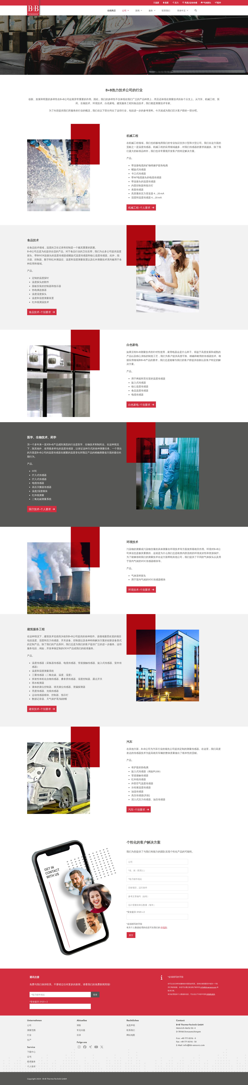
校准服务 (31, 1061)
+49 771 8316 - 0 (188, 1038)
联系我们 (131, 1030)
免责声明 (131, 1025)
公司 (29, 1025)
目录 (79, 1035)
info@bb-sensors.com (194, 1045)
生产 (29, 1039)
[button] (195, 10)
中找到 (164, 927)
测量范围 (31, 1030)
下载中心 (31, 1051)
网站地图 (131, 1035)
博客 (79, 1025)
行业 (29, 1035)
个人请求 (31, 1066)
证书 (29, 1056)
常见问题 (81, 1030)
